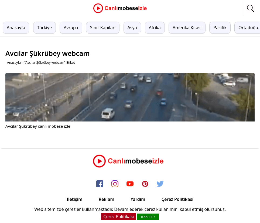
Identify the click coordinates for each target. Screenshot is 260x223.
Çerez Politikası (177, 199)
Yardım (138, 199)
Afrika (155, 28)
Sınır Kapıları (102, 28)
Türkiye (44, 28)
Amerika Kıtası (187, 28)
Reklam (106, 199)
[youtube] (130, 184)
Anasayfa (16, 28)
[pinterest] (145, 184)
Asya (132, 28)
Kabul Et (148, 217)
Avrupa (71, 28)
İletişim (75, 199)
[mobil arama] (251, 8)
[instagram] (114, 184)
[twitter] (160, 184)
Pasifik (220, 28)
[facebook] (99, 184)
